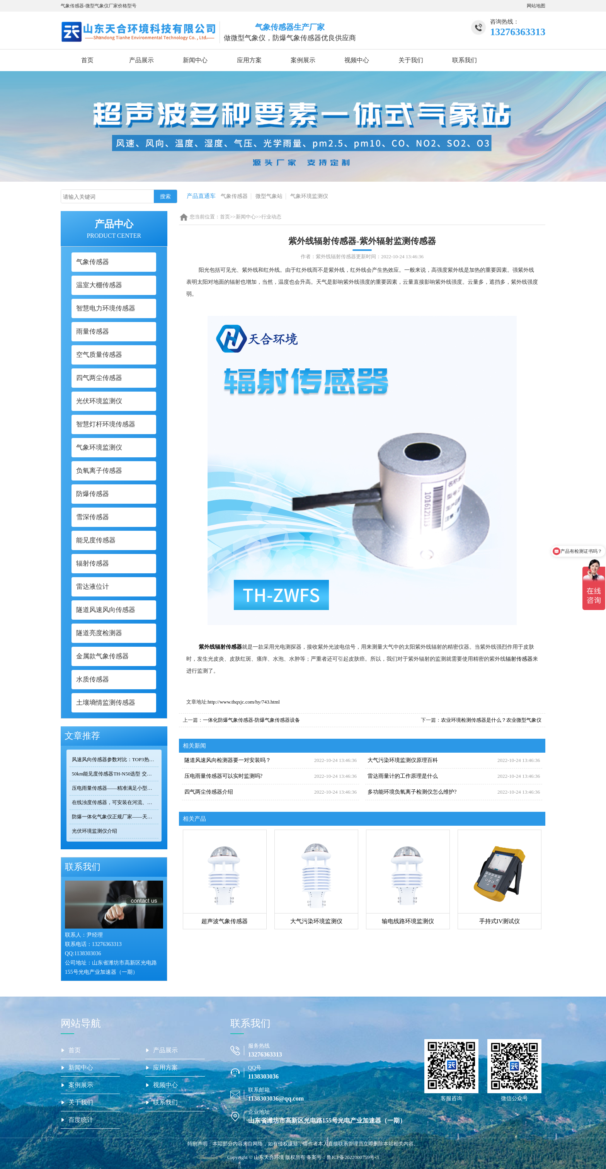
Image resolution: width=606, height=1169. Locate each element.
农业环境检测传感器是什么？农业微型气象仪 (491, 720)
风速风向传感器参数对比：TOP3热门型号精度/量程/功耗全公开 (115, 759)
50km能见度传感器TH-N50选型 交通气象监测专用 (115, 774)
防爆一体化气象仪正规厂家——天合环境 (115, 817)
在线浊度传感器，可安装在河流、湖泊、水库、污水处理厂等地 (115, 802)
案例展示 (303, 60)
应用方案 (249, 60)
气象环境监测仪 (309, 196)
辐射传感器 (519, 659)
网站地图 (536, 6)
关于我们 (410, 60)
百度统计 (80, 1119)
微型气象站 (269, 196)
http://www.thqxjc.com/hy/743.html (244, 702)
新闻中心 (195, 60)
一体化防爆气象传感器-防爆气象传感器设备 (251, 720)
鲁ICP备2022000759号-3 (353, 1157)
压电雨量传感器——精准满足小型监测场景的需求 (115, 788)
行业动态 (271, 217)
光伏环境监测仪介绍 (94, 831)
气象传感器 (234, 196)
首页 (87, 60)
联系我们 (464, 60)
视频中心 (356, 60)
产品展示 (141, 60)
